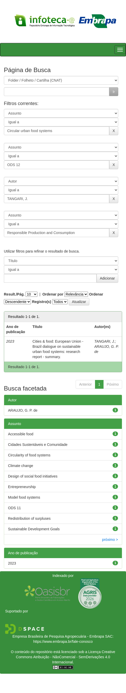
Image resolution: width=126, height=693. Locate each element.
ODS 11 (14, 508)
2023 (12, 563)
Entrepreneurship (22, 487)
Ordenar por (52, 294)
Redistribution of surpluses (29, 518)
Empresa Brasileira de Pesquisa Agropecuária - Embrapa (58, 636)
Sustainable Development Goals (34, 529)
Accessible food (20, 434)
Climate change (20, 466)
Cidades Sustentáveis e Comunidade (37, 445)
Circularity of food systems (29, 455)
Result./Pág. (14, 294)
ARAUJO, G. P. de (22, 410)
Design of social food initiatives (32, 476)
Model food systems (24, 497)
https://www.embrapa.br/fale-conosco (63, 641)
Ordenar (96, 294)
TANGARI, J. (104, 341)
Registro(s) (41, 302)
